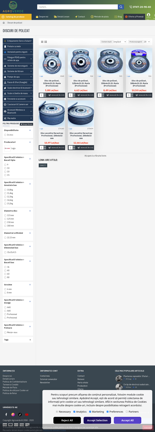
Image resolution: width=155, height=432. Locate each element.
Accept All (128, 420)
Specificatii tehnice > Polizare (14, 326)
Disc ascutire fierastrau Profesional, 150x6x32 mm (52, 135)
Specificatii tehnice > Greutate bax (14, 183)
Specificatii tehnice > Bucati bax (14, 261)
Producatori (10, 142)
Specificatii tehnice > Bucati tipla (14, 158)
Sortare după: (103, 42)
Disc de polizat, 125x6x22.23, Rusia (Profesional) (81, 83)
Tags (6, 339)
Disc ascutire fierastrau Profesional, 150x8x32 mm (81, 135)
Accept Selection (97, 420)
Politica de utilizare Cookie (54, 428)
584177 (43, 165)
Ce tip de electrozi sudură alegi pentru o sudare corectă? (137, 385)
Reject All (67, 420)
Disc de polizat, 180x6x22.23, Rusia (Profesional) (139, 83)
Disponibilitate (11, 130)
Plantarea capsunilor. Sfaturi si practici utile (137, 376)
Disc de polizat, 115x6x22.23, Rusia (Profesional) (52, 83)
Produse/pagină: (137, 42)
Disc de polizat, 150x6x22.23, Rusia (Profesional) (110, 83)
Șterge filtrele (27, 124)
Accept (149, 426)
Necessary (63, 411)
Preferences (115, 411)
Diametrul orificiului (13, 233)
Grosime (8, 284)
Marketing (96, 411)
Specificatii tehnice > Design (14, 301)
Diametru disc (10, 211)
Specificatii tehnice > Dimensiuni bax (14, 246)
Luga (41, 76)
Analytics (79, 411)
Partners (132, 411)
